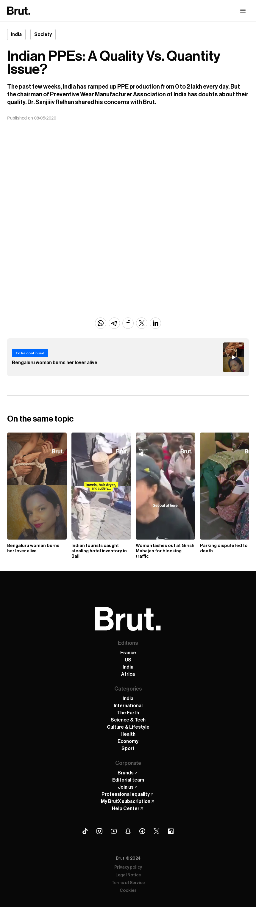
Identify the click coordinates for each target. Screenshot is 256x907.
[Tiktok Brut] (85, 831)
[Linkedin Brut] (171, 831)
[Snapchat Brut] (128, 831)
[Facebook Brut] (142, 831)
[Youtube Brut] (114, 831)
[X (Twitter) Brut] (157, 831)
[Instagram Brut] (99, 831)
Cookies (128, 891)
